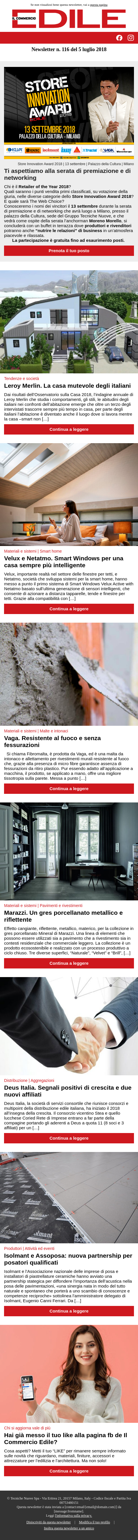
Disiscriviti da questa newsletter (48, 1522)
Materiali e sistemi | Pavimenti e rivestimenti (43, 905)
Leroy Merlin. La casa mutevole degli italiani (67, 385)
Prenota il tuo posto (69, 250)
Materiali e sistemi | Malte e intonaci (36, 731)
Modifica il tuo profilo (94, 1522)
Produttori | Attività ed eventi (29, 1248)
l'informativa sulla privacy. (73, 1516)
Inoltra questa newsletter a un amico (69, 1528)
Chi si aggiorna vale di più (27, 1428)
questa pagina (98, 4)
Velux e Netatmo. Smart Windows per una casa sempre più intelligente (63, 561)
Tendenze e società (21, 378)
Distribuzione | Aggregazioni (29, 1080)
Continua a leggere (68, 429)
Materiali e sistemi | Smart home (33, 551)
